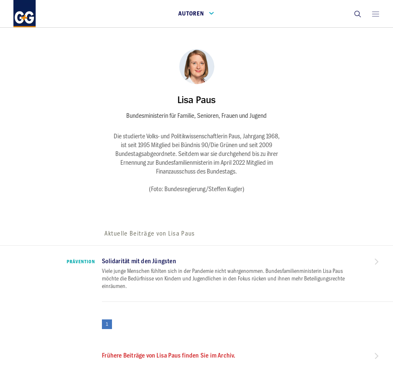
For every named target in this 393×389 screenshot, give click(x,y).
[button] (357, 13)
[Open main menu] (375, 13)
